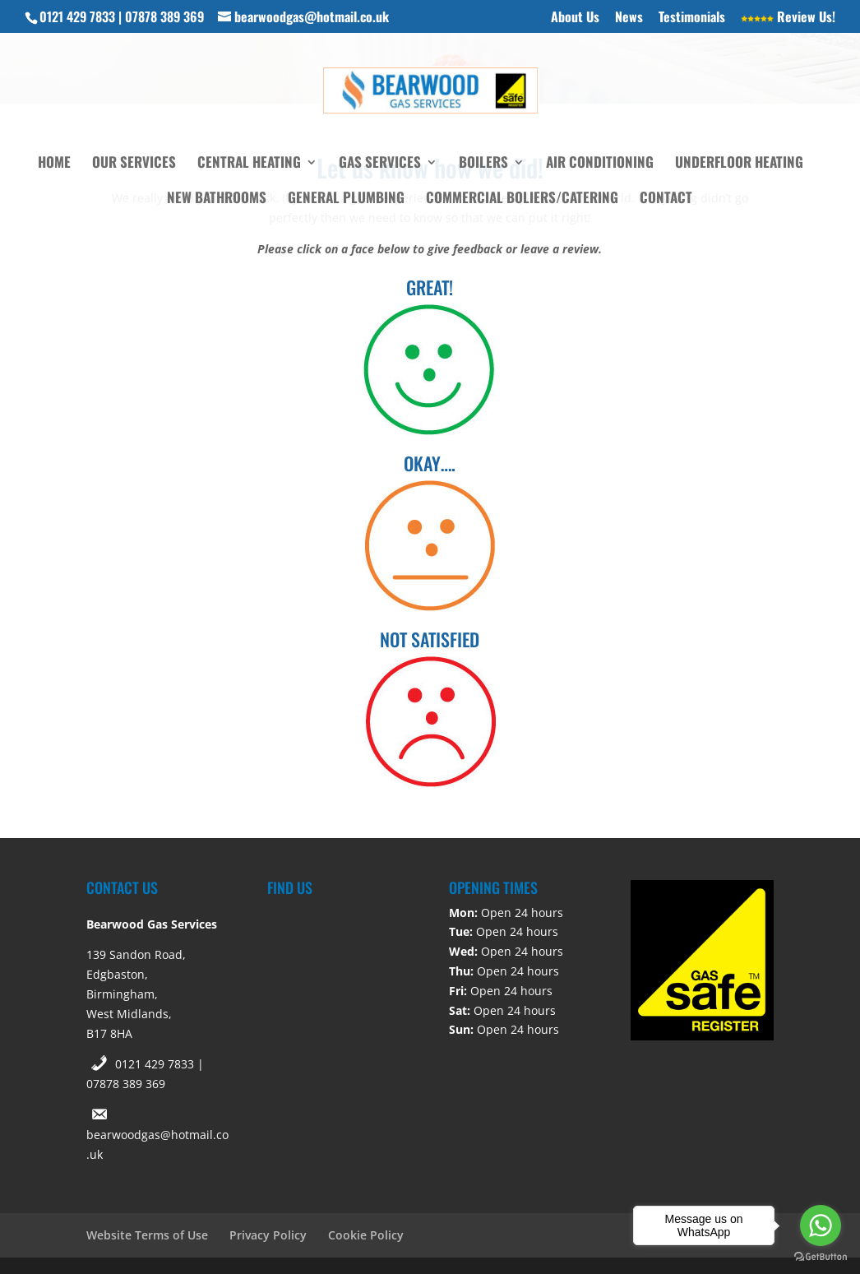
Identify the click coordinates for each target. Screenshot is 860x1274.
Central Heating (249, 164)
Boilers (483, 164)
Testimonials (692, 18)
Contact (666, 199)
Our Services (134, 164)
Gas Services (380, 164)
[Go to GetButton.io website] (820, 1257)
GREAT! (429, 287)
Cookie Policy (366, 1235)
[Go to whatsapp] (820, 1225)
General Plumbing (346, 199)
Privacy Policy (268, 1235)
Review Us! (788, 18)
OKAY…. (429, 463)
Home (54, 164)
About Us (575, 18)
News (629, 18)
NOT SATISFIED (429, 639)
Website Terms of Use (147, 1235)
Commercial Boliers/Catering (522, 199)
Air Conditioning (600, 164)
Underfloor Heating (739, 164)
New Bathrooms (216, 199)
